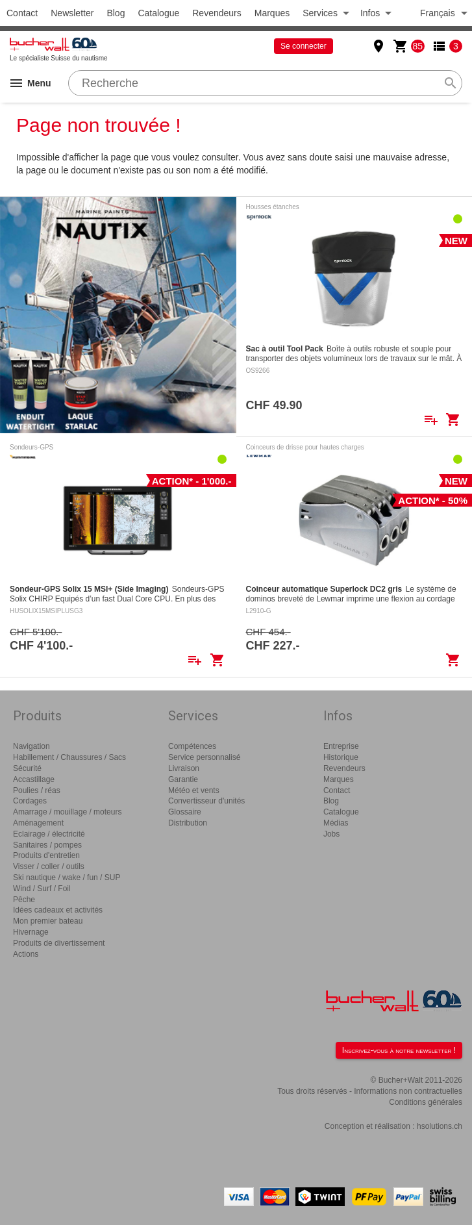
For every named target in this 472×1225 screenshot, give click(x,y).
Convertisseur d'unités (206, 800)
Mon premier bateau (47, 921)
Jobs (331, 834)
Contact (22, 13)
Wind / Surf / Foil (42, 888)
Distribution (187, 822)
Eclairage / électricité (49, 834)
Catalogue (158, 13)
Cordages (30, 800)
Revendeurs (217, 13)
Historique (340, 757)
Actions (25, 954)
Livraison (183, 768)
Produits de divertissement (59, 943)
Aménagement (38, 822)
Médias (336, 822)
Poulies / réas (36, 790)
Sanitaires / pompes (47, 845)
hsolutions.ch (439, 1126)
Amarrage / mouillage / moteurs (67, 811)
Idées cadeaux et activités (58, 910)
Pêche (24, 899)
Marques (272, 13)
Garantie (183, 779)
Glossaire (184, 811)
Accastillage (34, 779)
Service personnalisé (204, 757)
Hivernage (31, 932)
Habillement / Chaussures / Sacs (69, 757)
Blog (115, 13)
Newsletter (72, 13)
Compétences (192, 746)
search (450, 83)
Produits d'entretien (46, 855)
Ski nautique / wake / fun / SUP (66, 877)
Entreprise (341, 746)
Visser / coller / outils (48, 866)
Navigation (31, 746)
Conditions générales (425, 1102)
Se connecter (303, 46)
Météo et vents (193, 790)
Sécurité (27, 768)
